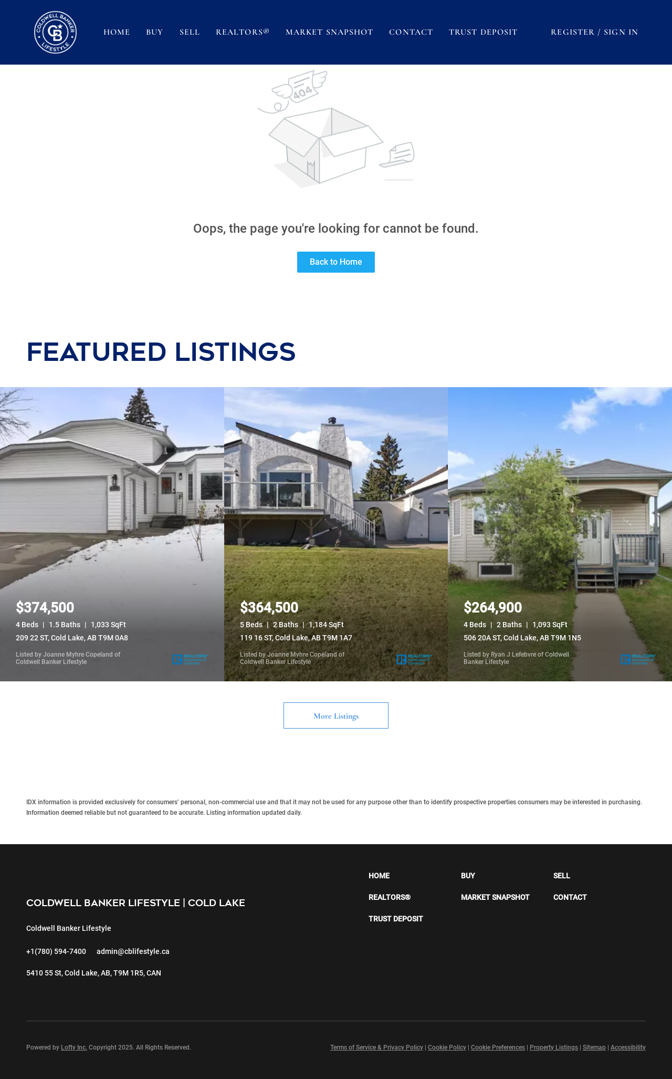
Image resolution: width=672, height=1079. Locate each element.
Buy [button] (154, 32)
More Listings (336, 716)
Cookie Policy (447, 1047)
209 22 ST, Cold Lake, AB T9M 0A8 (72, 638)
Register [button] (573, 32)
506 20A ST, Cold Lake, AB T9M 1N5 (522, 638)
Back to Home (336, 262)
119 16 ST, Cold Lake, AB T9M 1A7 (296, 638)
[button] (55, 32)
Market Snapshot (330, 32)
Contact (411, 32)
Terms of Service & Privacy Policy (376, 1047)
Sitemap (594, 1047)
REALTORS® (243, 32)
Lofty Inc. (74, 1047)
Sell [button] (190, 32)
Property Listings (554, 1047)
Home (116, 32)
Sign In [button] (621, 32)
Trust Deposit (483, 32)
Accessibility (628, 1047)
